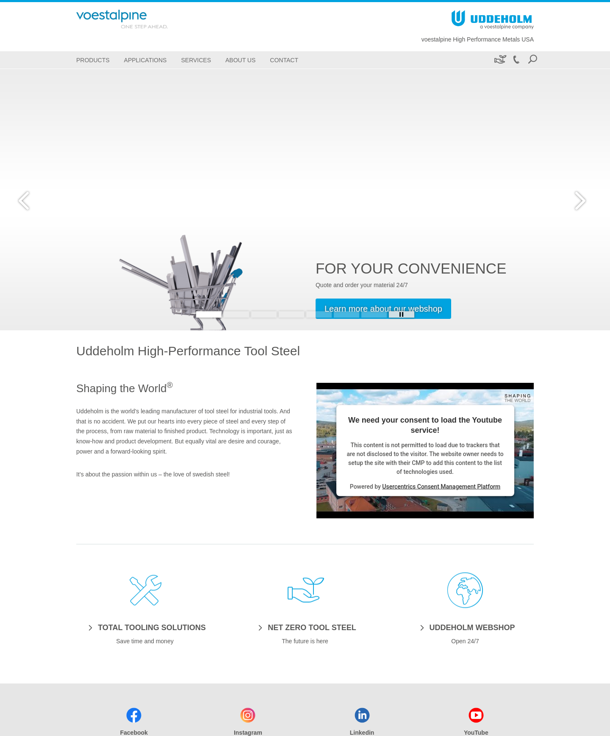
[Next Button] (578, 199)
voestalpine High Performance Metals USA (477, 39)
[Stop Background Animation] (401, 314)
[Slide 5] (319, 314)
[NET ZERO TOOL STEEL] (305, 627)
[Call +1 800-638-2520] (516, 60)
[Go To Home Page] (135, 19)
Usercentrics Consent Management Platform (441, 486)
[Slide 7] (374, 314)
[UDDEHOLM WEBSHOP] (465, 627)
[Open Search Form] (532, 60)
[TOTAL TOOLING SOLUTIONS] (145, 627)
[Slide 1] (209, 314)
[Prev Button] (32, 199)
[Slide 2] (236, 314)
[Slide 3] (264, 314)
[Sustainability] (499, 60)
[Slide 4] (291, 314)
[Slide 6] (346, 314)
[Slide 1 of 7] (305, 199)
